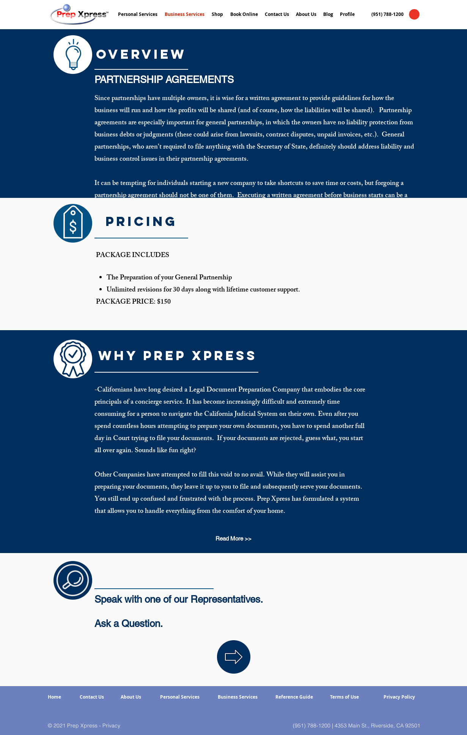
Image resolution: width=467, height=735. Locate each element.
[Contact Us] (92, 697)
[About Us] (131, 697)
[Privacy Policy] (399, 697)
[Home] (54, 697)
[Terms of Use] (344, 697)
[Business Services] (238, 697)
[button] (414, 14)
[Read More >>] (233, 538)
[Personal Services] (180, 697)
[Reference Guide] (294, 697)
